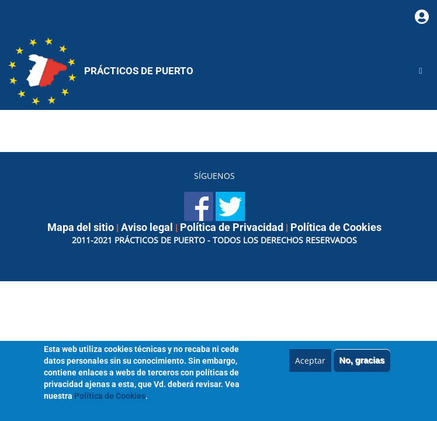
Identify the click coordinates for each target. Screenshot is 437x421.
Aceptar (310, 365)
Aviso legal (147, 227)
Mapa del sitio (80, 227)
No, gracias (362, 365)
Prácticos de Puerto (138, 71)
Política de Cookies (335, 227)
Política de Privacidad (231, 227)
